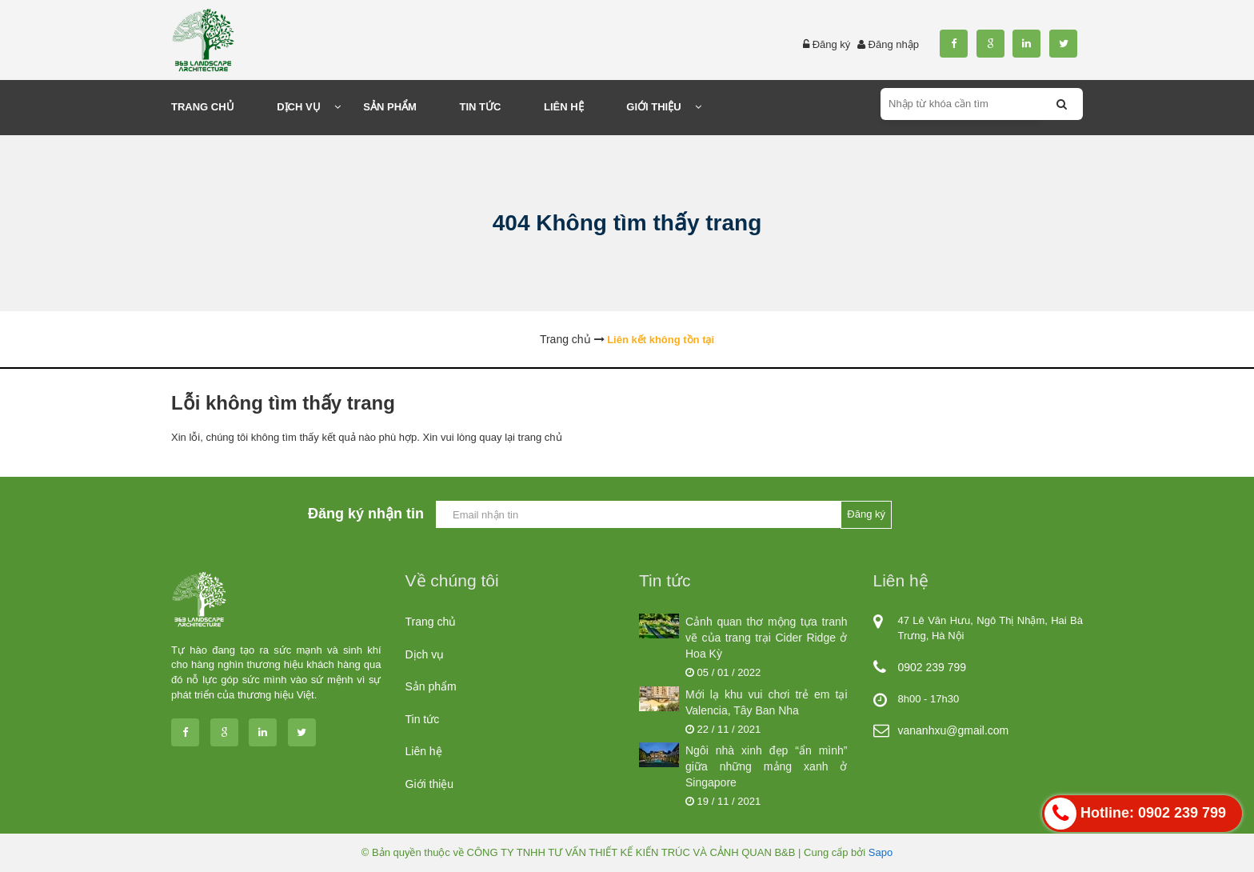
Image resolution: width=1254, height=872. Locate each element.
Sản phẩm (431, 686)
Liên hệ (423, 751)
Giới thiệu (429, 784)
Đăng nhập (894, 44)
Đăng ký (832, 44)
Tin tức (422, 719)
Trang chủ (431, 621)
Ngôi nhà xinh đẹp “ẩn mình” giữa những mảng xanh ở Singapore (766, 766)
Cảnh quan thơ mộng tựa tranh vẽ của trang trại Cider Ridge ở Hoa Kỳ (766, 637)
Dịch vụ (425, 654)
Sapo (881, 852)
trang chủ (540, 437)
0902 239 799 (932, 667)
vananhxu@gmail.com (953, 730)
